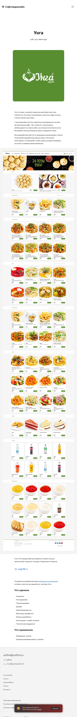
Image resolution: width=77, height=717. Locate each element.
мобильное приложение (48, 581)
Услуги (5, 679)
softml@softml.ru (13, 655)
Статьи (5, 686)
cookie (39, 709)
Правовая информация (12, 700)
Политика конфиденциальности (15, 704)
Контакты (6, 689)
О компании (7, 675)
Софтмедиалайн (13, 6)
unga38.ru (21, 568)
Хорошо (55, 708)
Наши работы (8, 682)
